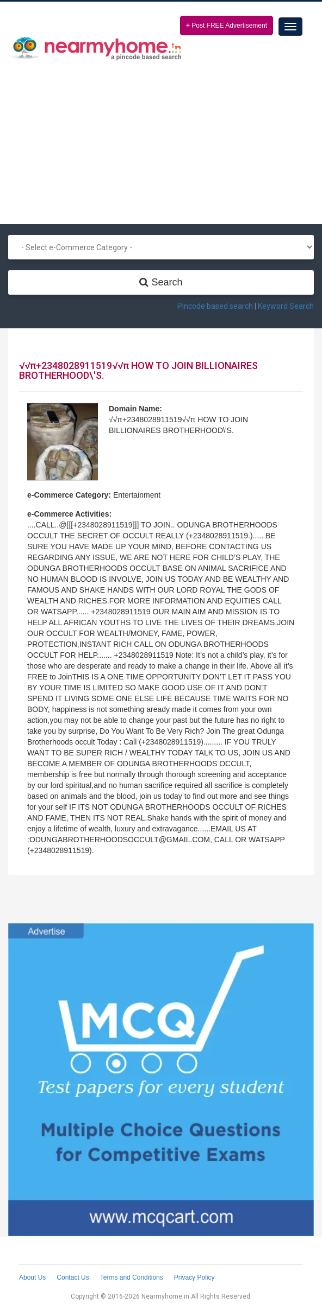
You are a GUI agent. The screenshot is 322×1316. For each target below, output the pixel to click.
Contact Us (73, 1277)
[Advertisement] (161, 137)
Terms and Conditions (131, 1277)
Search (160, 282)
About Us (32, 1277)
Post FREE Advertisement (226, 25)
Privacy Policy (194, 1277)
